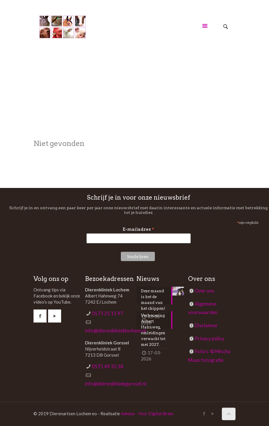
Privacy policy (209, 338)
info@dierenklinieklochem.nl (115, 331)
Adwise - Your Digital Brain (147, 413)
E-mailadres (138, 229)
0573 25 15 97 (107, 313)
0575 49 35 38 (107, 366)
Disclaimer (206, 325)
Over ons (204, 291)
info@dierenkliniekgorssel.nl (115, 384)
